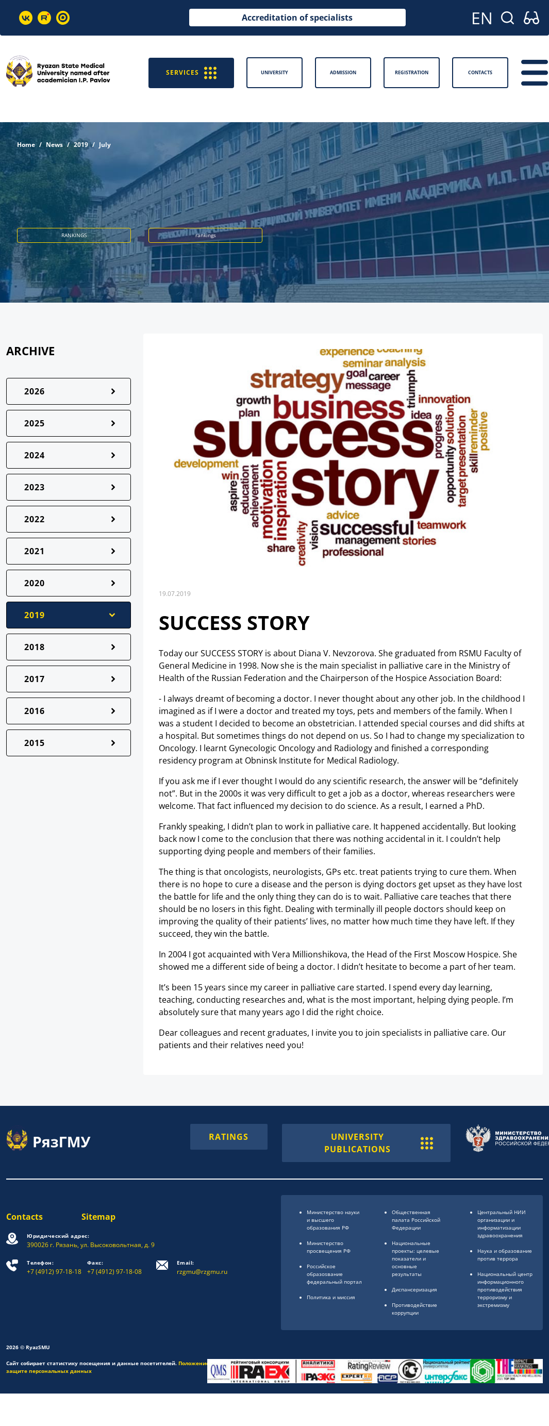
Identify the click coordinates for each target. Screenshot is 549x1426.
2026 (34, 391)
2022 (34, 519)
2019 (81, 144)
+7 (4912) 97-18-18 (54, 1267)
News (54, 144)
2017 (34, 679)
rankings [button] (205, 235)
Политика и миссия (331, 1297)
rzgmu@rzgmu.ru (202, 1267)
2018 (34, 647)
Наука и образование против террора (504, 1254)
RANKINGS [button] (74, 235)
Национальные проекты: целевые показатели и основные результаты (415, 1258)
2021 (34, 551)
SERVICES (191, 72)
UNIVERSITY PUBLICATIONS (378, 1143)
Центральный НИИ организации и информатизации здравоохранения (501, 1223)
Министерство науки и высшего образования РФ (333, 1219)
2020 (34, 583)
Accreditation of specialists (297, 17)
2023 (34, 487)
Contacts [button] (480, 72)
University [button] (274, 72)
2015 (34, 743)
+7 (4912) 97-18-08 (114, 1267)
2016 (34, 711)
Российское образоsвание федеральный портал (334, 1274)
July (105, 144)
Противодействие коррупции (414, 1308)
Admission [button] (343, 72)
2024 (34, 455)
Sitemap (98, 1216)
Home (26, 144)
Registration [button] (411, 72)
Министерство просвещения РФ (329, 1246)
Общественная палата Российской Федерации (416, 1219)
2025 (34, 423)
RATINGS (228, 1136)
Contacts (24, 1216)
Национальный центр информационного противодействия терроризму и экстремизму (505, 1289)
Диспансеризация (414, 1289)
